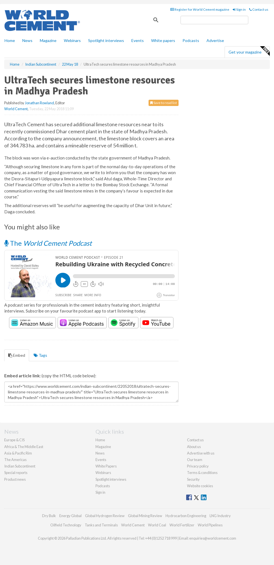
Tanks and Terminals (101, 525)
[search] (214, 20)
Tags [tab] (40, 355)
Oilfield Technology (65, 525)
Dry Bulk (49, 515)
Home (10, 40)
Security (193, 479)
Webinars (72, 40)
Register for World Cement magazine (199, 9)
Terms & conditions (202, 472)
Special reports (15, 472)
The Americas (15, 459)
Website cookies (200, 486)
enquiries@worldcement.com (212, 538)
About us (194, 446)
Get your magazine (249, 51)
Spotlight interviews (106, 40)
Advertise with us (200, 453)
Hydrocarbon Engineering (186, 515)
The (48, 243)
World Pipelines (210, 525)
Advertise (215, 40)
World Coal (157, 525)
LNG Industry (220, 515)
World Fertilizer (181, 525)
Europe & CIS (14, 440)
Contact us (258, 9)
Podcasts (190, 40)
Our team (194, 459)
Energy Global (70, 515)
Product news (15, 479)
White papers (163, 40)
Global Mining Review (145, 515)
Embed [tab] (16, 355)
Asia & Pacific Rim (18, 453)
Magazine (48, 40)
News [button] (27, 40)
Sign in (239, 9)
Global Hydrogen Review (105, 515)
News (100, 453)
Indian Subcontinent (19, 466)
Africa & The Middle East (23, 446)
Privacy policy (198, 466)
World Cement (16, 109)
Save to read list (163, 103)
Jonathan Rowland (39, 103)
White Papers (106, 466)
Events (137, 40)
